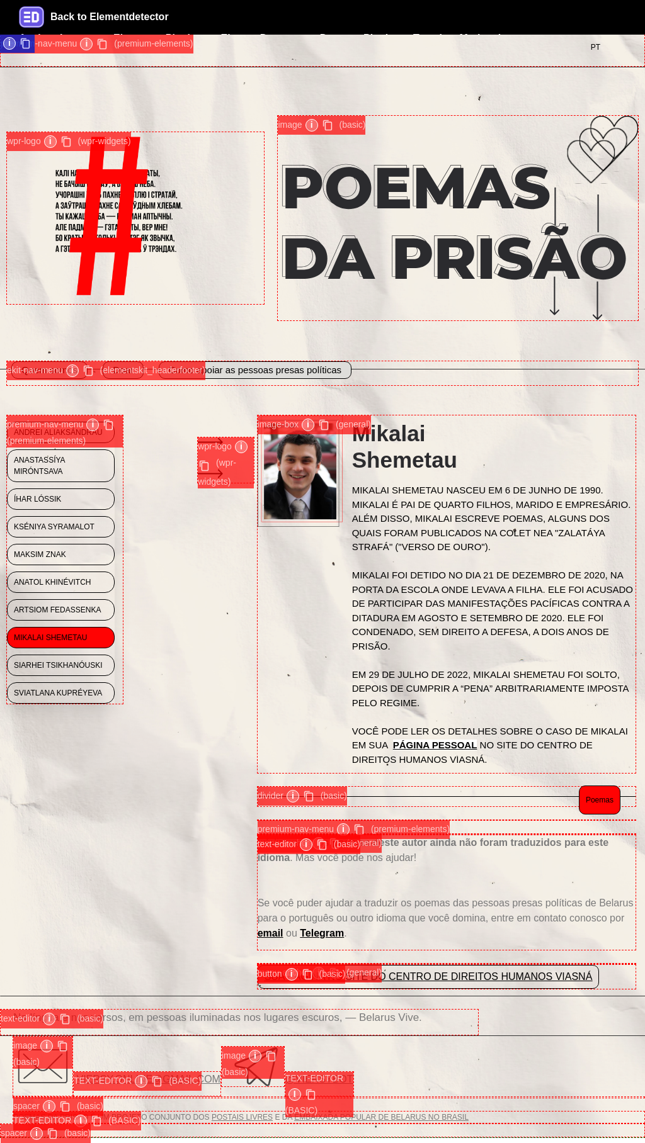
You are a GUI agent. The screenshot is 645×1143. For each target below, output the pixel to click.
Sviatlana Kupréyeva (58, 693)
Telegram (322, 933)
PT (595, 47)
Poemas (600, 800)
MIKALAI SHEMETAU (50, 637)
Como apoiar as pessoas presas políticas (255, 369)
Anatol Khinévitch (52, 582)
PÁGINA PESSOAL (435, 745)
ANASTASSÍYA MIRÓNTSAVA (40, 466)
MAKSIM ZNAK (40, 554)
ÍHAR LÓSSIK (37, 499)
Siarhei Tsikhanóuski (58, 665)
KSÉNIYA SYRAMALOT (54, 526)
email (270, 933)
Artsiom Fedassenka (57, 609)
